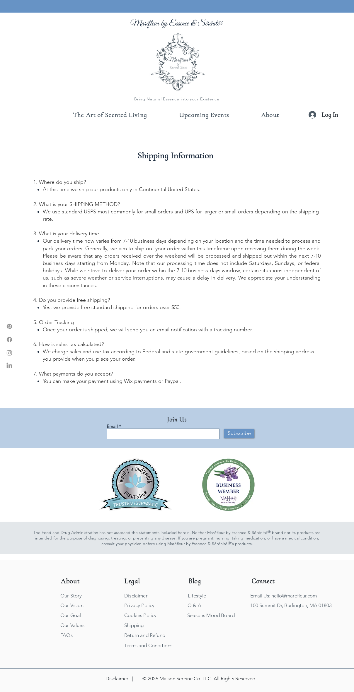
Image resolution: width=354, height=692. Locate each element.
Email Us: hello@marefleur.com (283, 596)
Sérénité (208, 23)
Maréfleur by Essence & (164, 23)
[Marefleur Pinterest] (9, 326)
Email (112, 426)
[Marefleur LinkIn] (9, 365)
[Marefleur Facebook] (9, 339)
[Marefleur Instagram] (9, 352)
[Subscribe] (239, 433)
